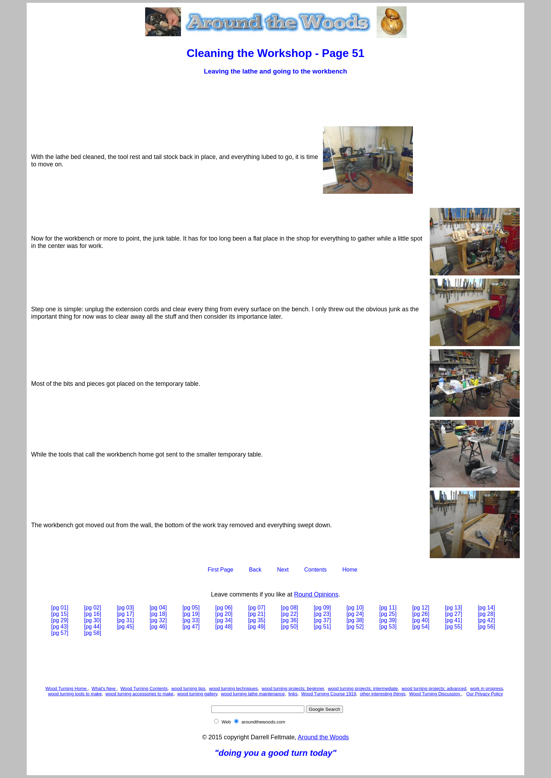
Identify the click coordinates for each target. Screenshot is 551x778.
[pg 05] (191, 608)
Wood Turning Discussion (435, 693)
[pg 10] (355, 608)
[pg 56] (486, 627)
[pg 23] (322, 614)
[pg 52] (355, 627)
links (293, 693)
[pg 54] (420, 627)
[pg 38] (355, 620)
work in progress (486, 688)
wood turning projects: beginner (292, 688)
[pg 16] (92, 614)
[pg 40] (420, 620)
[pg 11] (388, 608)
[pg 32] (158, 620)
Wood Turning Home (66, 688)
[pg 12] (420, 608)
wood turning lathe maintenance (253, 693)
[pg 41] (453, 620)
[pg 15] (60, 614)
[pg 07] (256, 608)
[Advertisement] (275, 98)
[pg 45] (125, 627)
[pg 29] (60, 620)
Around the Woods (323, 737)
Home (349, 570)
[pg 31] (125, 620)
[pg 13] (453, 608)
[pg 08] (289, 608)
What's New (104, 688)
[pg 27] (453, 614)
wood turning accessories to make (139, 693)
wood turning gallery (197, 693)
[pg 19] (191, 614)
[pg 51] (322, 627)
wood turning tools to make (75, 693)
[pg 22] (289, 614)
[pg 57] (60, 633)
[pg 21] (256, 614)
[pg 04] (158, 608)
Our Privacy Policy (484, 693)
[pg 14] (486, 608)
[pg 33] (191, 620)
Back (255, 570)
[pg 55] (453, 627)
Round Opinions (316, 594)
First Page (220, 570)
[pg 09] (322, 608)
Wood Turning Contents (144, 688)
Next (283, 570)
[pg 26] (420, 614)
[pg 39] (388, 620)
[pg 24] (355, 614)
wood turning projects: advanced (434, 688)
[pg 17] (125, 614)
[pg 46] (158, 627)
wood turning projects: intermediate (363, 688)
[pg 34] (224, 620)
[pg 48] (224, 627)
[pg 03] (125, 608)
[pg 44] (92, 627)
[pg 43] (60, 627)
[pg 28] (486, 614)
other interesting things (382, 693)
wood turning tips (188, 688)
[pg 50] (289, 627)
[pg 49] (256, 627)
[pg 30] (92, 620)
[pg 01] (60, 608)
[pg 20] (224, 614)
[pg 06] (224, 608)
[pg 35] (256, 620)
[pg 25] (388, 614)
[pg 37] (322, 620)
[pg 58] (92, 633)
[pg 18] (158, 614)
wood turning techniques (233, 688)
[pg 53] (388, 627)
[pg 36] (289, 620)
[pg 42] (486, 620)
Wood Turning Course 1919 (328, 693)
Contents (315, 570)
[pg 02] (92, 608)
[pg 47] (191, 627)
